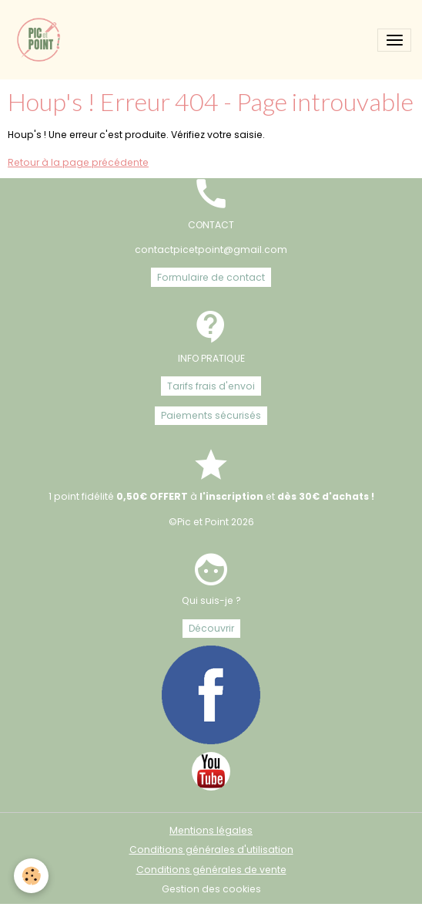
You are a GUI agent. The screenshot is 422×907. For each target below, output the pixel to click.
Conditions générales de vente (211, 869)
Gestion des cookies (211, 888)
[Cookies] (31, 875)
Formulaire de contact (211, 277)
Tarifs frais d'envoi (211, 386)
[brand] (42, 40)
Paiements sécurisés (211, 415)
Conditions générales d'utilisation (211, 849)
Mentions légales (211, 830)
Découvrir (211, 628)
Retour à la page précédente (78, 162)
